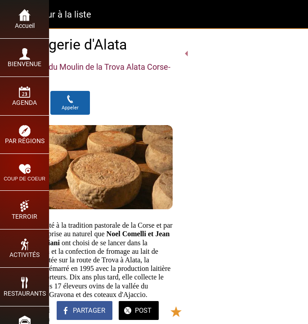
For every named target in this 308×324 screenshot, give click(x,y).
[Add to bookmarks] (268, 311)
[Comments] (290, 311)
